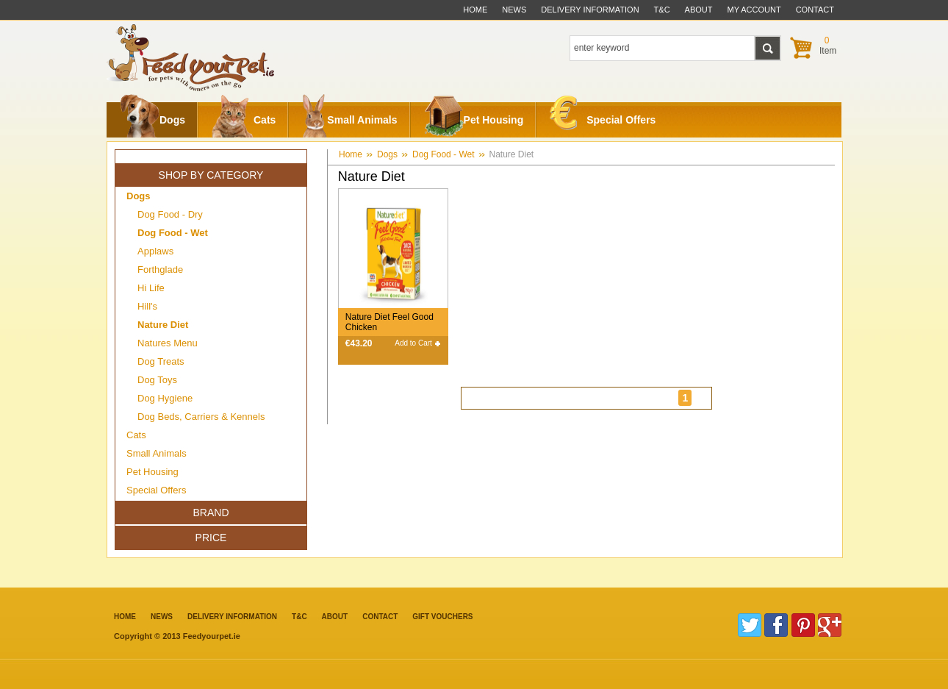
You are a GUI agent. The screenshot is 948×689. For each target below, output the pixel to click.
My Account (754, 9)
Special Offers (603, 116)
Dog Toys (157, 379)
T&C (299, 617)
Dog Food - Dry (170, 214)
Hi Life (151, 287)
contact (815, 9)
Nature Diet (511, 154)
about (699, 9)
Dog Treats (160, 361)
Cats (244, 120)
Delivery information (232, 617)
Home (475, 9)
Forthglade (160, 269)
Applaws (155, 251)
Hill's (147, 306)
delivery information (590, 9)
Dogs (152, 120)
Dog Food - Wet (443, 154)
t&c (662, 9)
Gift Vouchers (442, 617)
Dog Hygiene (165, 398)
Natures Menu (167, 343)
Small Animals (349, 120)
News (514, 9)
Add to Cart (413, 343)
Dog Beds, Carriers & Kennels (201, 416)
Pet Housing (474, 120)
